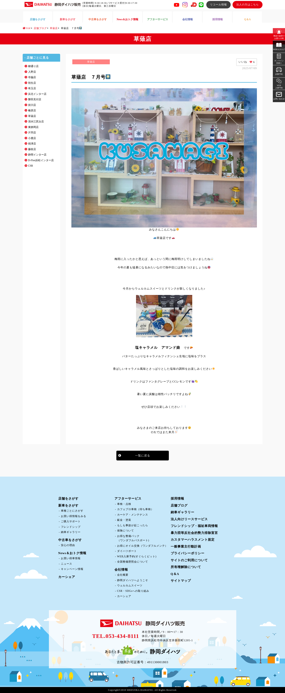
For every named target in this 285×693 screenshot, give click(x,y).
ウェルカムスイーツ (129, 585)
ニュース (66, 563)
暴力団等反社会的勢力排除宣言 (194, 533)
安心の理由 (68, 545)
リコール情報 (218, 4)
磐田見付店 (34, 99)
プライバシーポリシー (187, 553)
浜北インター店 (37, 94)
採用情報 (177, 498)
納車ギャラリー (71, 532)
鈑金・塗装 (124, 520)
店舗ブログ (179, 505)
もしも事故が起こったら (132, 525)
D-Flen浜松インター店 (41, 160)
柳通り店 (33, 66)
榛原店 (32, 110)
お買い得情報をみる (73, 516)
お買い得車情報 (71, 558)
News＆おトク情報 (72, 553)
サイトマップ (181, 580)
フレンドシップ (71, 526)
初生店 (32, 83)
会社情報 (121, 569)
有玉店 (32, 88)
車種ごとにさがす (72, 510)
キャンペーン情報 (72, 569)
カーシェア (66, 577)
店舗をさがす (68, 498)
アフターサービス (127, 498)
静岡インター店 (37, 154)
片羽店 (32, 132)
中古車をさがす (70, 540)
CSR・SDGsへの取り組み (133, 591)
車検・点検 (124, 504)
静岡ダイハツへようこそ (132, 580)
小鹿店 (32, 138)
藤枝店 (32, 149)
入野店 (32, 71)
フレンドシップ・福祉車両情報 (194, 526)
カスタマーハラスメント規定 (193, 539)
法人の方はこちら (247, 4)
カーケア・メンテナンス (132, 514)
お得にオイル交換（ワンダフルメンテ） (142, 545)
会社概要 (122, 574)
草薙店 (32, 116)
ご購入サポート (71, 521)
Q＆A (175, 574)
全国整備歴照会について (132, 561)
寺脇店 (32, 77)
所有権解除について (186, 567)
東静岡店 (33, 127)
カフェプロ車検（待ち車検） (135, 509)
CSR (30, 165)
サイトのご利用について (189, 560)
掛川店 (32, 105)
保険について (125, 530)
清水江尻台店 (36, 121)
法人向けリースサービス (189, 519)
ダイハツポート (127, 551)
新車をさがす (68, 505)
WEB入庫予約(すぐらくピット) (136, 556)
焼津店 (32, 143)
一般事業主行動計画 (186, 546)
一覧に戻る (142, 455)
